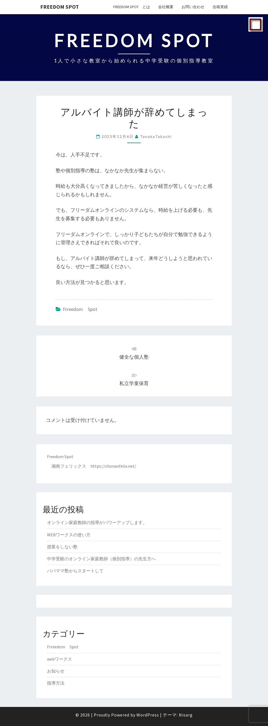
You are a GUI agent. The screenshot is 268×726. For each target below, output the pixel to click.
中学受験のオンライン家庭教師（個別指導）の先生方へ (101, 558)
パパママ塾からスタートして (75, 570)
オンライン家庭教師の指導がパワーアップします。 (97, 522)
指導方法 (55, 683)
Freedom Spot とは (131, 6)
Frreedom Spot (80, 309)
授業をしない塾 (62, 546)
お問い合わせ (193, 6)
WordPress (147, 715)
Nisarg (186, 715)
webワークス (59, 659)
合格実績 (220, 6)
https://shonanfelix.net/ (113, 466)
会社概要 (165, 6)
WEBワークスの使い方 (69, 534)
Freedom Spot (59, 6)
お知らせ (55, 671)
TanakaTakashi (156, 136)
